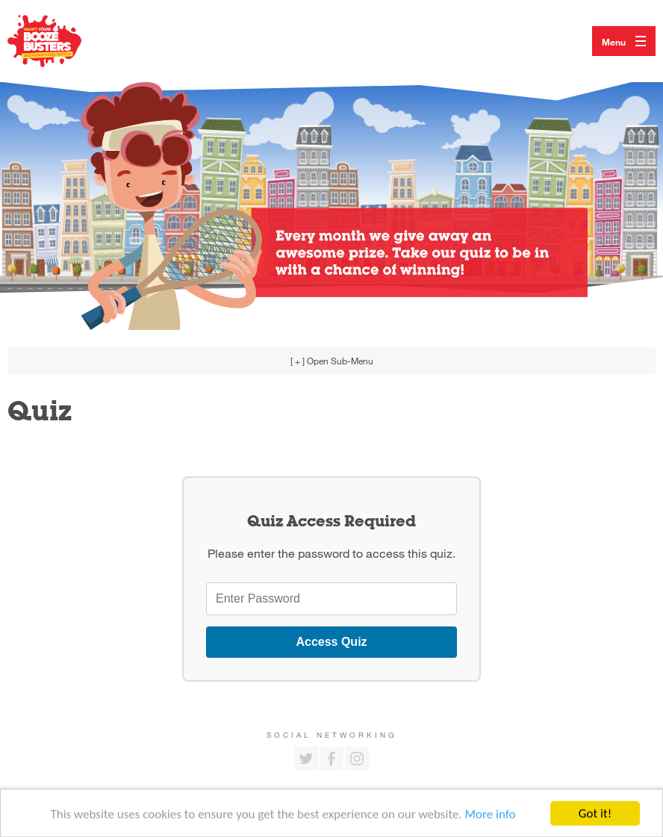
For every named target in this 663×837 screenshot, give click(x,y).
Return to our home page (59, 41)
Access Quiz (331, 641)
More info (490, 816)
